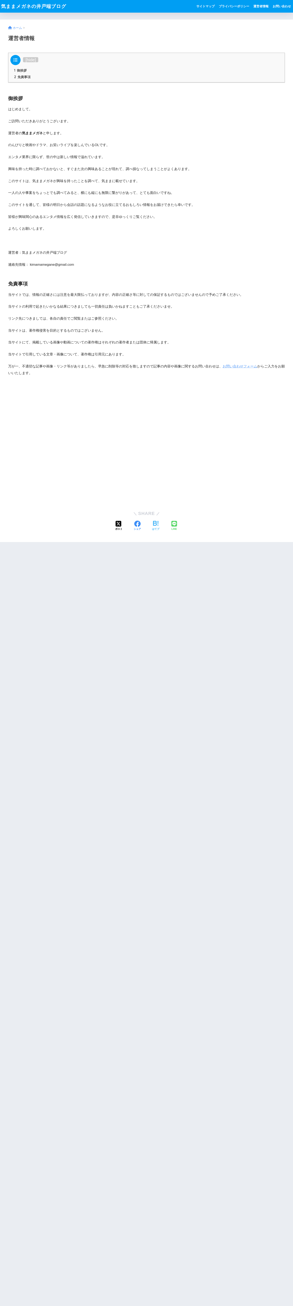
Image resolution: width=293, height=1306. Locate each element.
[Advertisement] (146, 443)
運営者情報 (261, 6)
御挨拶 (20, 70)
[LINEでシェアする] (174, 525)
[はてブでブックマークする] (155, 525)
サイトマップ (205, 6)
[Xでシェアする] (118, 525)
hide (31, 59)
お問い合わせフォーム (240, 366)
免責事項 (22, 77)
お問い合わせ (282, 6)
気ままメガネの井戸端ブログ (33, 6)
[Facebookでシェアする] (137, 525)
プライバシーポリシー (234, 6)
